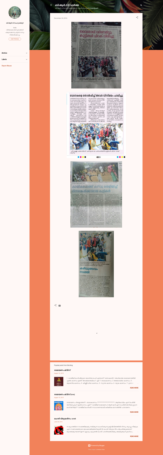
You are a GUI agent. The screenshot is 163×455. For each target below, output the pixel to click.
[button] (137, 17)
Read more (134, 388)
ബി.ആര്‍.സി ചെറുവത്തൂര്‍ (14, 23)
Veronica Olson (101, 449)
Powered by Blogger (96, 445)
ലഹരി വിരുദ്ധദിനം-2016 (65, 418)
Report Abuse (7, 66)
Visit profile (15, 39)
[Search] (141, 5)
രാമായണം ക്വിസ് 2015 (64, 394)
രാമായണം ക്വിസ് (62, 370)
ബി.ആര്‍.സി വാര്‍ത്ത (67, 5)
